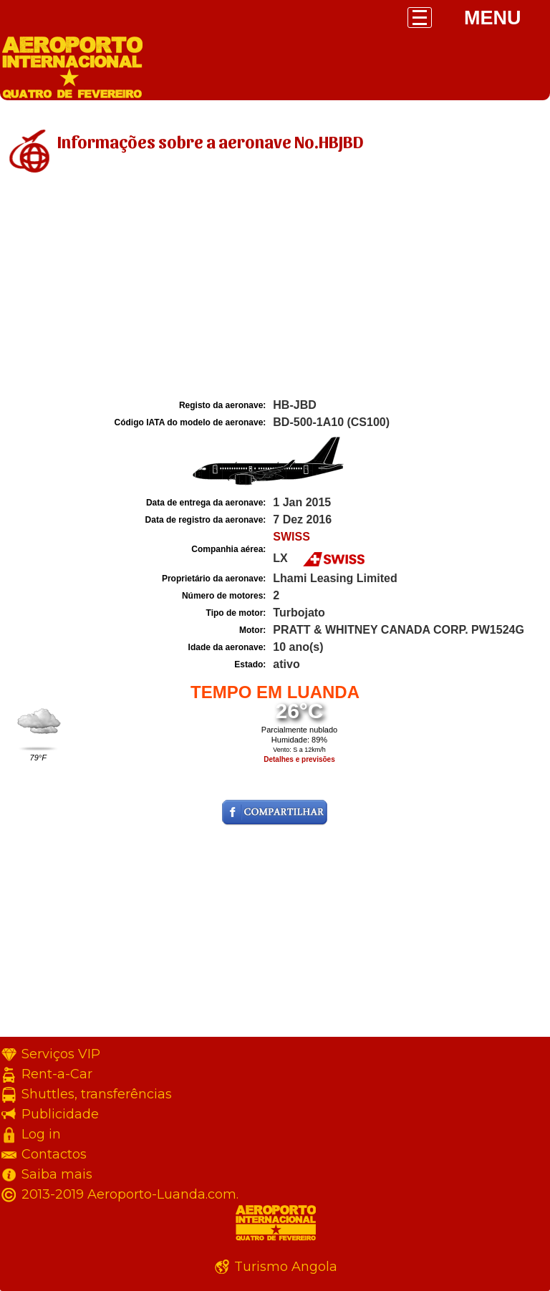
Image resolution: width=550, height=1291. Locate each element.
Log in (41, 1134)
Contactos (54, 1154)
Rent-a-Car (56, 1074)
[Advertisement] (275, 288)
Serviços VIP (60, 1054)
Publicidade (60, 1114)
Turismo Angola (285, 1267)
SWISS (291, 537)
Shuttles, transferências (96, 1094)
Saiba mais (56, 1174)
